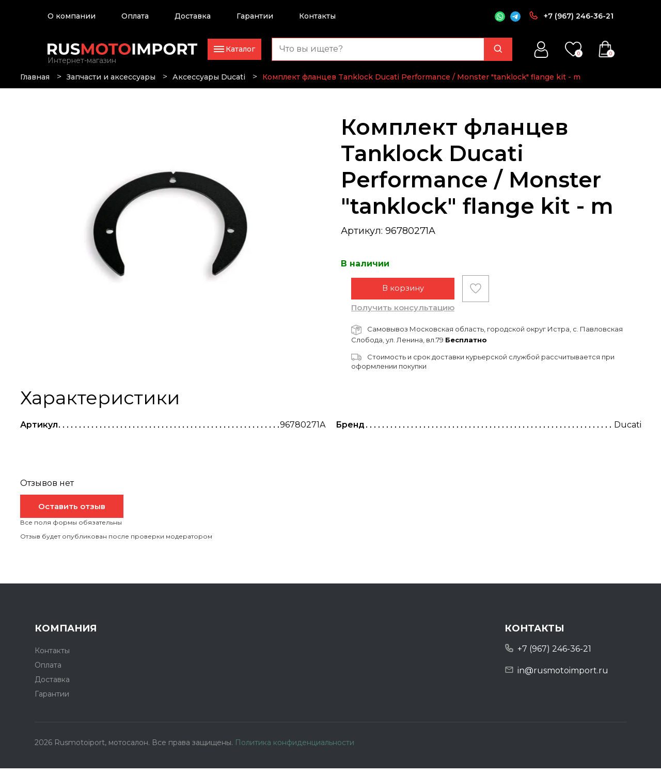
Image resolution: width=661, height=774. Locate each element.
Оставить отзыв (71, 512)
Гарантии (255, 16)
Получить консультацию (402, 313)
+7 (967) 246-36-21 (578, 16)
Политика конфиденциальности (294, 747)
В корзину (403, 294)
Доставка (193, 16)
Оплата (135, 16)
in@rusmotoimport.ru (562, 676)
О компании (72, 16)
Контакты (317, 16)
